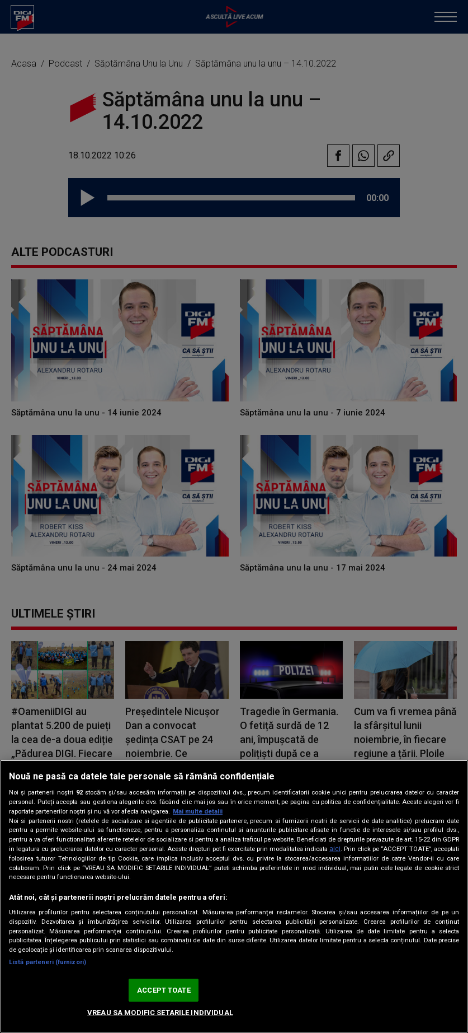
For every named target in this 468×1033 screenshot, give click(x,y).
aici (335, 849)
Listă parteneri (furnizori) (47, 962)
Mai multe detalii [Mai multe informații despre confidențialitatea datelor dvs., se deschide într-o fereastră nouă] (198, 811)
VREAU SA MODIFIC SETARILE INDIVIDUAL (160, 1012)
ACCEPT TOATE (164, 990)
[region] (234, 896)
